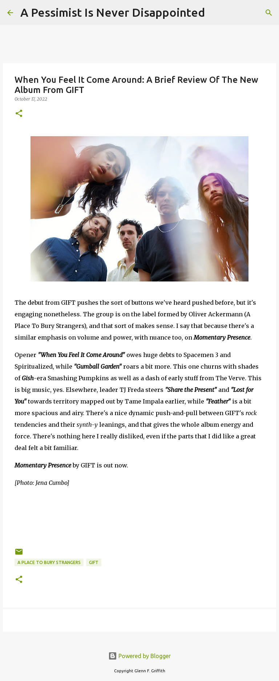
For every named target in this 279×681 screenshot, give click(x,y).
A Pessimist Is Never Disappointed (112, 12)
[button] (19, 114)
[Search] (215, 12)
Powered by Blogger (139, 656)
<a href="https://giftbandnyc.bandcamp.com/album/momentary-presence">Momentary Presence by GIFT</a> (139, 516)
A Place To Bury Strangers (49, 562)
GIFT (93, 562)
